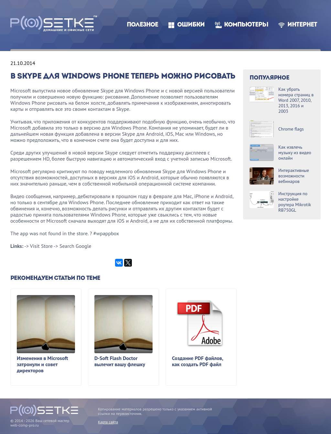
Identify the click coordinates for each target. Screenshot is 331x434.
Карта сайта (108, 421)
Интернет (302, 25)
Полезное (142, 25)
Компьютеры (246, 25)
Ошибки (191, 25)
